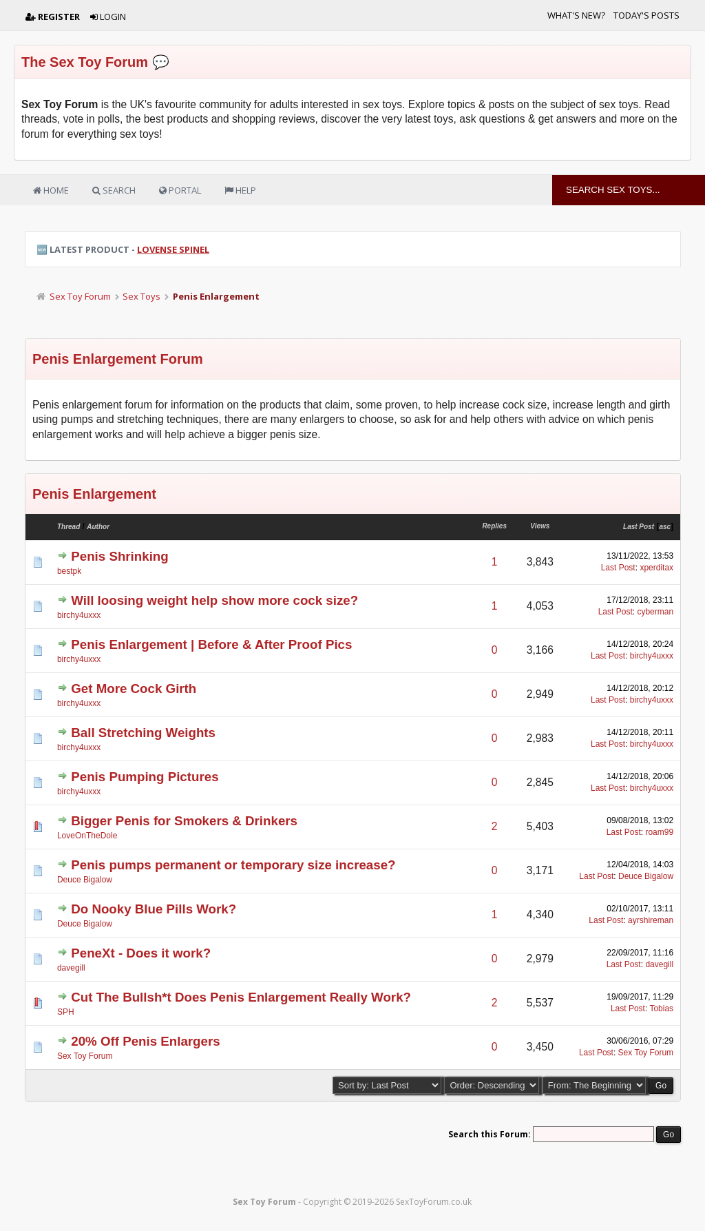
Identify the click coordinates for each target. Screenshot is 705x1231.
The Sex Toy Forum (84, 62)
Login (108, 16)
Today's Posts (646, 15)
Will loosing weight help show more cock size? (214, 600)
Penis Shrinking (119, 556)
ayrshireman (650, 920)
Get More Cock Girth (133, 688)
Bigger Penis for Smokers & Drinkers (184, 821)
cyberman (655, 612)
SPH (65, 1012)
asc (665, 526)
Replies (494, 526)
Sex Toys (141, 296)
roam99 (659, 832)
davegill (71, 968)
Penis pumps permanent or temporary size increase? (233, 865)
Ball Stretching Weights (143, 732)
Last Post (638, 526)
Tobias (661, 1008)
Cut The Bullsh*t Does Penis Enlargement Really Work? (241, 997)
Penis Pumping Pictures (144, 776)
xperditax (656, 567)
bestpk (69, 571)
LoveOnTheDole (87, 835)
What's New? (576, 15)
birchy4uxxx (79, 615)
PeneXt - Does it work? (141, 953)
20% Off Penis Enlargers (145, 1041)
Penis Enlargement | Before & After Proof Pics (211, 644)
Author (98, 526)
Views (539, 526)
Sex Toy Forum (80, 296)
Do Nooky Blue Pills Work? (153, 909)
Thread (68, 526)
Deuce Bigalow (84, 880)
